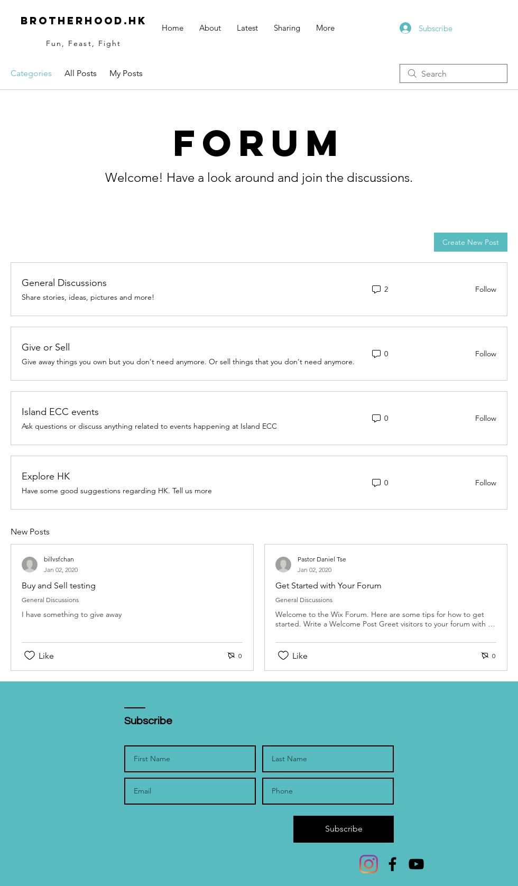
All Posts (80, 73)
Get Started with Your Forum (328, 585)
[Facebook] (392, 864)
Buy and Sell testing (59, 585)
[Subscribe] (343, 829)
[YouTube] (416, 864)
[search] (453, 73)
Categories (31, 73)
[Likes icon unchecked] (29, 655)
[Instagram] (368, 864)
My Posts (126, 73)
